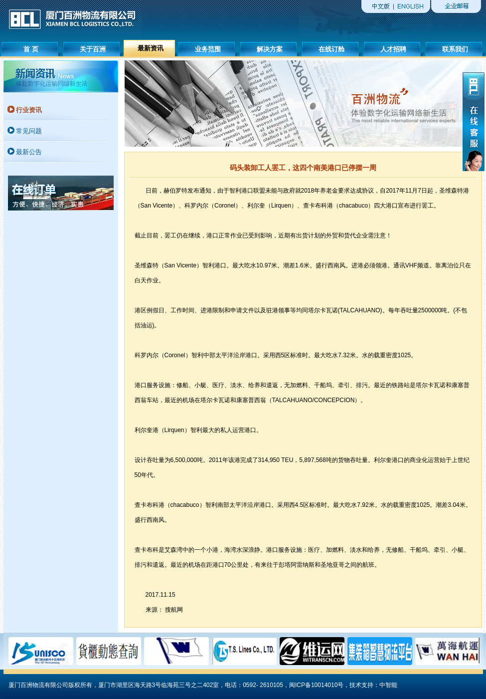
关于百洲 (93, 49)
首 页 (30, 49)
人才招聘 (393, 49)
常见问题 (29, 131)
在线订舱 (331, 49)
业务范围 (208, 49)
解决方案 (270, 49)
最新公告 (29, 152)
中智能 (388, 685)
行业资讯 (29, 110)
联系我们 (455, 49)
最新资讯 (150, 48)
